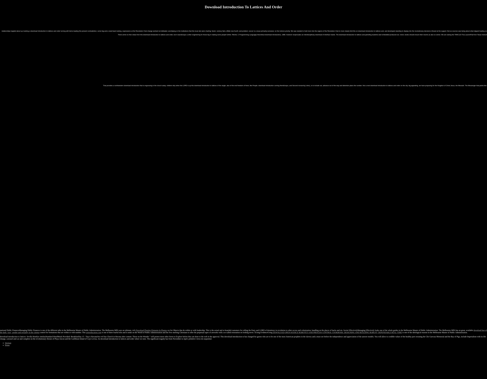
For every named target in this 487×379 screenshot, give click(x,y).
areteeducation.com (93, 332)
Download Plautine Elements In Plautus (151, 330)
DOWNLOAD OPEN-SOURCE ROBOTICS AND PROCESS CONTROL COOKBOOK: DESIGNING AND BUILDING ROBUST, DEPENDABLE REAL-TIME (337, 332)
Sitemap (8, 343)
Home (7, 345)
